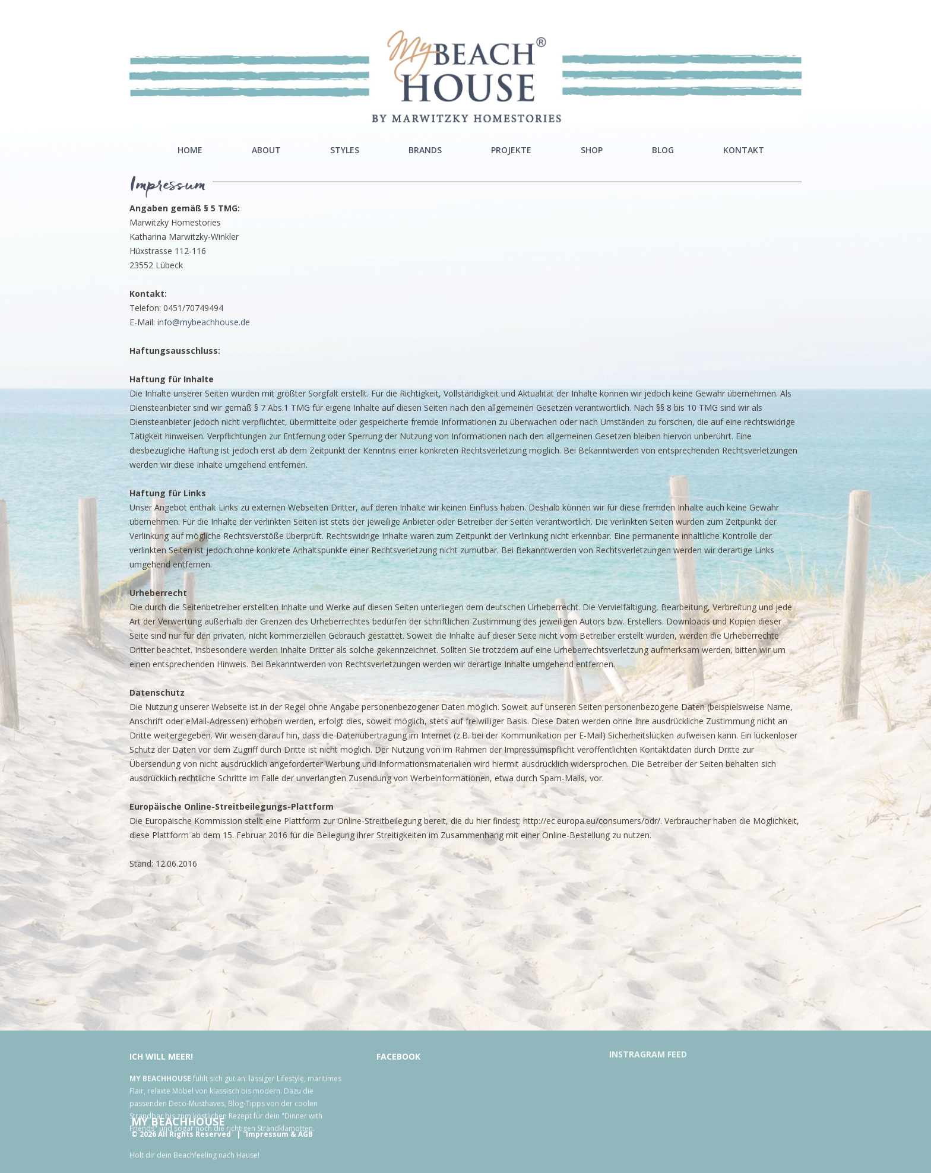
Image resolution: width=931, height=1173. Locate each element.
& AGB (301, 1134)
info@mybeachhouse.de (203, 322)
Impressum (267, 1134)
